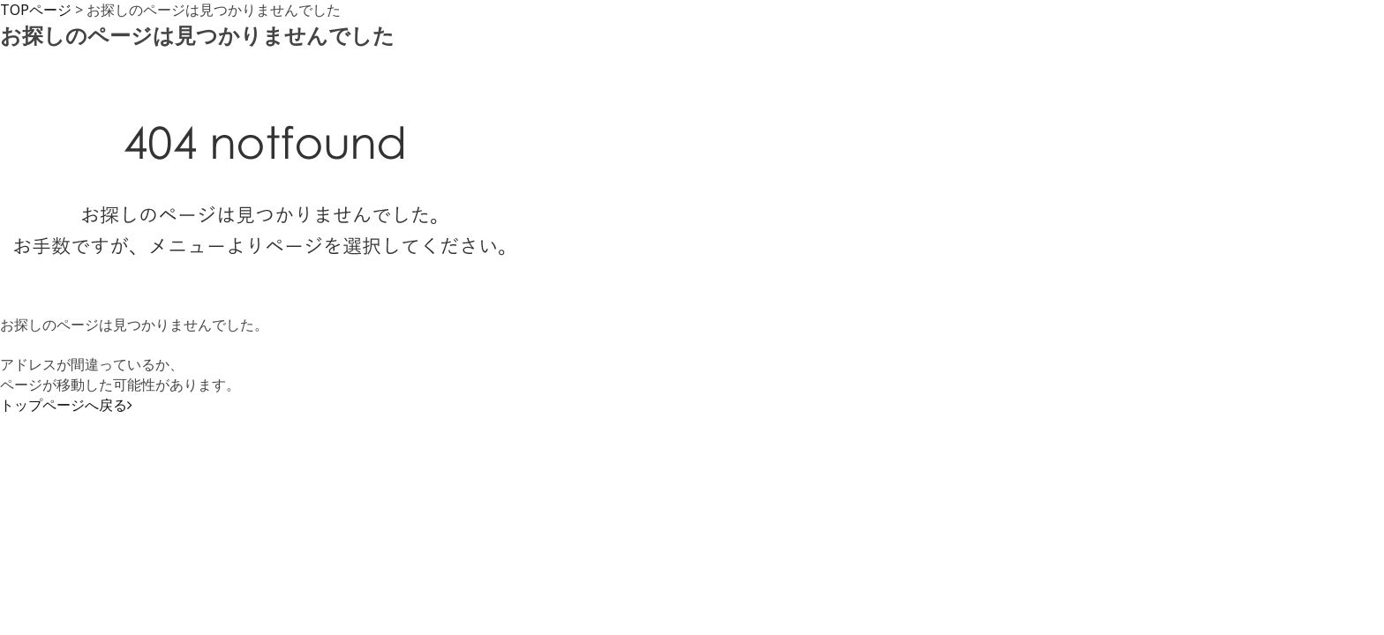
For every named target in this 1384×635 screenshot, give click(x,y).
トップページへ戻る (66, 405)
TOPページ (35, 9)
